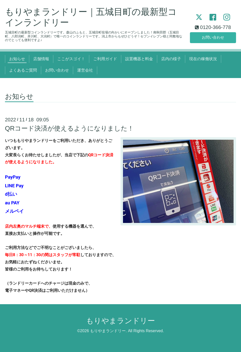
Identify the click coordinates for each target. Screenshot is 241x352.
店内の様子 (171, 59)
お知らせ (17, 59)
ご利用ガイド (105, 59)
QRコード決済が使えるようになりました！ (69, 128)
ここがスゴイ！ (71, 59)
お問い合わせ (213, 37)
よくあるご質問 (23, 70)
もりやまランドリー (120, 321)
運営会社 (85, 70)
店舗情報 (41, 59)
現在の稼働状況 (203, 59)
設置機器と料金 (139, 59)
